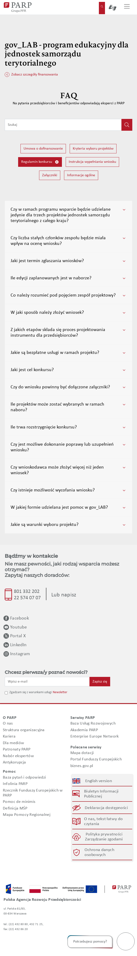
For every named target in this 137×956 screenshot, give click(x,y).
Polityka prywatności (104, 835)
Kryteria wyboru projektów (93, 149)
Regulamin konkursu (40, 162)
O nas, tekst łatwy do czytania (103, 821)
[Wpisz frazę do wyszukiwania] (63, 125)
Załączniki (49, 175)
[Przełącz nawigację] (127, 7)
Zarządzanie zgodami (104, 840)
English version (98, 781)
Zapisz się (100, 681)
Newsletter (60, 692)
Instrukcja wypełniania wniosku (92, 162)
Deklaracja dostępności (106, 808)
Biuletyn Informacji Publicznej (101, 794)
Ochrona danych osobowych (99, 852)
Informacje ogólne (81, 175)
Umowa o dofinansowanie (43, 149)
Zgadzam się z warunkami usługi (30, 692)
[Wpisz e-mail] (47, 681)
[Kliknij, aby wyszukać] (126, 125)
